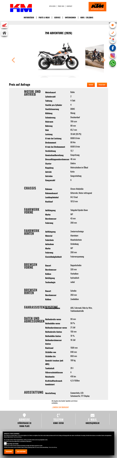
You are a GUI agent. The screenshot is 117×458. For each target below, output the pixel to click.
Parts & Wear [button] (44, 18)
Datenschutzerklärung (17, 437)
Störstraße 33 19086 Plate (24, 425)
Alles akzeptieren (21, 451)
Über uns (61, 6)
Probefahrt (102, 85)
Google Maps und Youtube (13, 443)
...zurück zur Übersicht (60, 407)
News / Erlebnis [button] (86, 18)
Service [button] (57, 18)
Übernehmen (9, 451)
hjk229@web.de (92, 423)
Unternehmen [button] (70, 18)
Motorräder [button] (29, 18)
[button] (13, 60)
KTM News (52, 6)
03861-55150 (58, 423)
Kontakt (69, 6)
